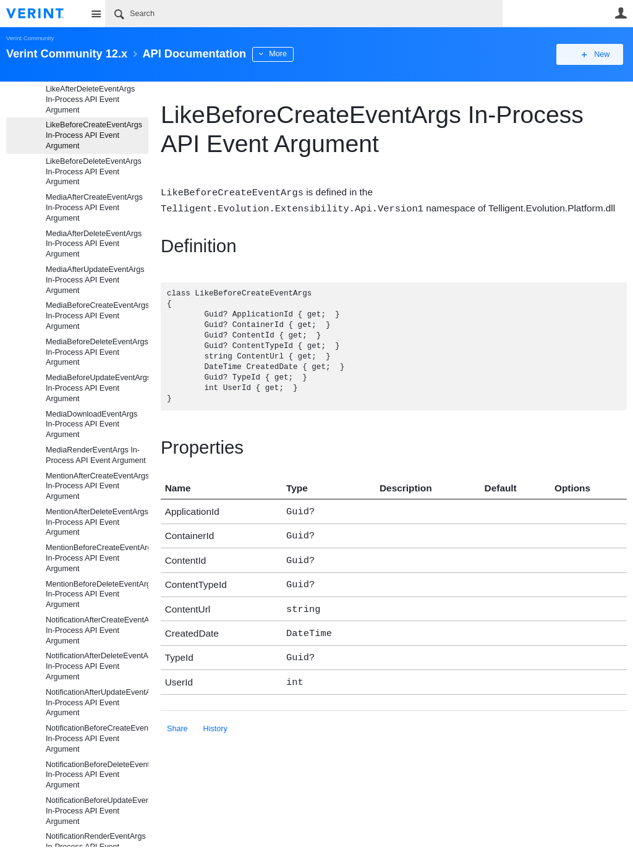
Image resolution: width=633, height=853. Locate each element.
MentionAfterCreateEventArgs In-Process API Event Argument (97, 486)
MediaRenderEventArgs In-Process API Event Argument (96, 455)
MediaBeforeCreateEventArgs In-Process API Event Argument (97, 316)
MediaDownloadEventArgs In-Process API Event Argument (91, 424)
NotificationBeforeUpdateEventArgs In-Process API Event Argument (97, 811)
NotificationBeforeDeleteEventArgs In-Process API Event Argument (97, 775)
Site (96, 13)
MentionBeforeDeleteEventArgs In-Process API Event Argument (97, 594)
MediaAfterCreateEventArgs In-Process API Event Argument (94, 208)
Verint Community (30, 38)
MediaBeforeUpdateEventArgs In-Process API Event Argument (97, 388)
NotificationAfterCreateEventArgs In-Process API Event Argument (97, 630)
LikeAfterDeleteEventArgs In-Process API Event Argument (90, 99)
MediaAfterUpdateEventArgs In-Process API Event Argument (95, 280)
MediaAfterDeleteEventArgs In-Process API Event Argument (94, 244)
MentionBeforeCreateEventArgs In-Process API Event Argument (97, 558)
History (215, 717)
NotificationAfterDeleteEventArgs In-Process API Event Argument (97, 666)
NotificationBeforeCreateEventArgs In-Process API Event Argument (97, 738)
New (598, 54)
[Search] (304, 13)
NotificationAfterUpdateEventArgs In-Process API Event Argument (97, 703)
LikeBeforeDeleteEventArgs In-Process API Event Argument (94, 172)
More (278, 53)
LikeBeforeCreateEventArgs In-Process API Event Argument (94, 135)
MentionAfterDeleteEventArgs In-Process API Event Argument (97, 522)
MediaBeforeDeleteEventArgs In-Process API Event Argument (97, 352)
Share (177, 717)
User (620, 13)
